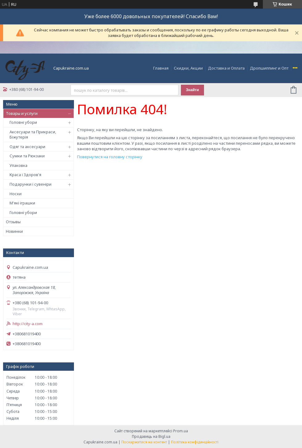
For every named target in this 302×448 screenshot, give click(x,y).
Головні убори (23, 122)
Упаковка (18, 165)
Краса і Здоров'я (25, 174)
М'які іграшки (22, 203)
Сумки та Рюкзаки (27, 156)
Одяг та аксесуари (27, 146)
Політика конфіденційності (194, 442)
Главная (161, 68)
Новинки (14, 231)
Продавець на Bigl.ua (151, 436)
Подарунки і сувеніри (30, 184)
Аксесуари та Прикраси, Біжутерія (33, 134)
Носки (16, 193)
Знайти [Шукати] (192, 90)
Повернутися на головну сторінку (109, 156)
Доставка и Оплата (226, 68)
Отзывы (13, 221)
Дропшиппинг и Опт (269, 68)
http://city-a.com (28, 323)
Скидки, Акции (188, 68)
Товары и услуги (22, 113)
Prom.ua (180, 431)
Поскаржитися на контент (144, 442)
